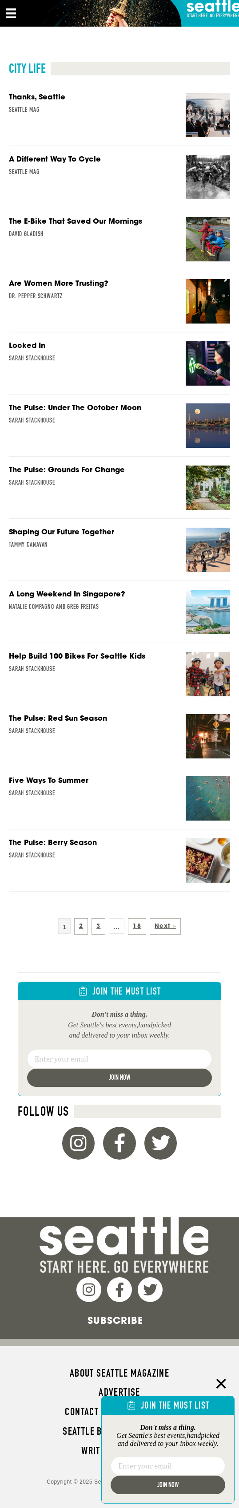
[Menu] (11, 13)
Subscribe (115, 1320)
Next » (165, 926)
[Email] (119, 1059)
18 (137, 926)
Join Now (119, 1077)
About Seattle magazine (119, 1373)
